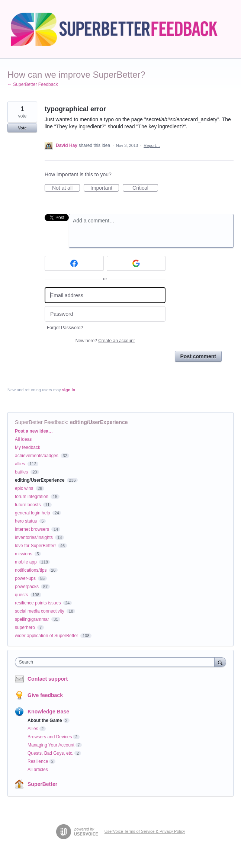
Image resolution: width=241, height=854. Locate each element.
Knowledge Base (48, 712)
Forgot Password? (65, 327)
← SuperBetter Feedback (32, 84)
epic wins (24, 488)
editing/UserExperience (99, 422)
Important (104, 188)
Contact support (48, 678)
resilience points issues (38, 603)
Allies (33, 728)
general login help (32, 513)
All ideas (23, 439)
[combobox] (116, 662)
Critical (145, 188)
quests (21, 594)
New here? (105, 340)
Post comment (198, 356)
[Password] (105, 314)
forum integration (31, 496)
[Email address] (105, 295)
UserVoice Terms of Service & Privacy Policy (145, 831)
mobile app (26, 562)
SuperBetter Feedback (41, 422)
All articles (38, 769)
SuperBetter (42, 784)
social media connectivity (39, 611)
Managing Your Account (51, 745)
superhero (25, 627)
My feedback (27, 447)
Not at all (66, 188)
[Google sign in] (136, 263)
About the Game (45, 720)
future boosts (28, 504)
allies (20, 463)
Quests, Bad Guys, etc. (50, 753)
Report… (152, 145)
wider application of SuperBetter (46, 635)
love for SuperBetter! (35, 545)
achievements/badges (36, 455)
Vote (22, 128)
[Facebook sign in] (74, 263)
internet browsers (32, 529)
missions (23, 553)
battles (21, 472)
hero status (26, 521)
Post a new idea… (34, 431)
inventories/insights (34, 537)
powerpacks (27, 586)
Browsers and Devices (50, 736)
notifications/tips (30, 570)
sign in (68, 390)
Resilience (38, 761)
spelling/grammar (32, 619)
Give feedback (45, 695)
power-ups (25, 578)
